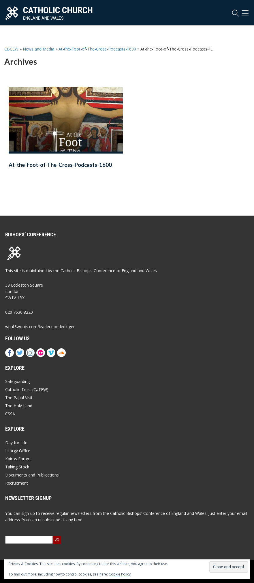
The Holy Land (18, 405)
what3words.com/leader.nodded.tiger (40, 326)
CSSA (10, 413)
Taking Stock (17, 467)
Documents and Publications (32, 475)
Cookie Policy (120, 574)
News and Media (38, 49)
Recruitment (16, 483)
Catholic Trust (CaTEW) (26, 389)
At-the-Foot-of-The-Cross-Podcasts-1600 (97, 49)
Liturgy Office (17, 450)
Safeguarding (17, 381)
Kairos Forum (18, 458)
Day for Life (16, 442)
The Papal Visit (19, 397)
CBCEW (11, 49)
